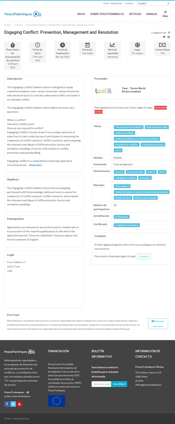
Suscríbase (119, 384)
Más (165, 14)
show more (35, 164)
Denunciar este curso (158, 324)
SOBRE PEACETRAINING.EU (107, 14)
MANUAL (152, 14)
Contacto (129, 3)
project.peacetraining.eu (17, 396)
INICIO (81, 14)
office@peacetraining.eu (148, 384)
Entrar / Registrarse (112, 3)
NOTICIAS (135, 14)
